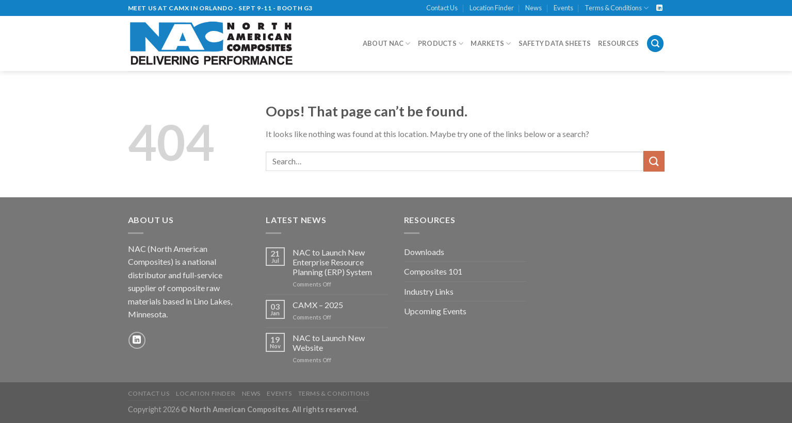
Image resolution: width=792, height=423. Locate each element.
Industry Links (429, 291)
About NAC (387, 43)
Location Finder (492, 8)
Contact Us (442, 8)
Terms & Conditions (617, 8)
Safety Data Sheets (555, 43)
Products (441, 43)
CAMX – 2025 (318, 305)
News (533, 8)
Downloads (424, 252)
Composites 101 (433, 271)
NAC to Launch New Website (329, 342)
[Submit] (653, 161)
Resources (618, 43)
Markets (491, 43)
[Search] (655, 43)
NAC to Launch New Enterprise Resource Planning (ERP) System (332, 262)
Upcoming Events (435, 311)
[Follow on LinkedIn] (659, 8)
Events (563, 8)
